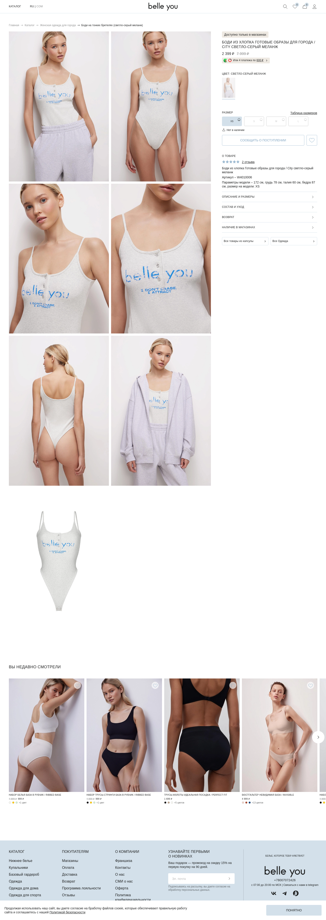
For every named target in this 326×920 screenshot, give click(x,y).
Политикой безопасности (67, 912)
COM (39, 6)
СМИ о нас (124, 881)
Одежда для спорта (25, 895)
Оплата (68, 867)
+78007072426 (285, 880)
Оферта (121, 888)
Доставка (69, 874)
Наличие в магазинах (238, 227)
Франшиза (123, 861)
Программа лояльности (81, 888)
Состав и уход (233, 207)
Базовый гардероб (24, 874)
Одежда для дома (23, 888)
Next (318, 737)
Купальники (18, 867)
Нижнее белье (20, 861)
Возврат (228, 217)
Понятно (294, 910)
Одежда (15, 881)
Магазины (70, 861)
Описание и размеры (238, 196)
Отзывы (68, 895)
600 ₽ (260, 60)
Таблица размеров (303, 113)
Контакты (122, 867)
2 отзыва (248, 162)
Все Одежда (280, 241)
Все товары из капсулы (238, 241)
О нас (120, 874)
